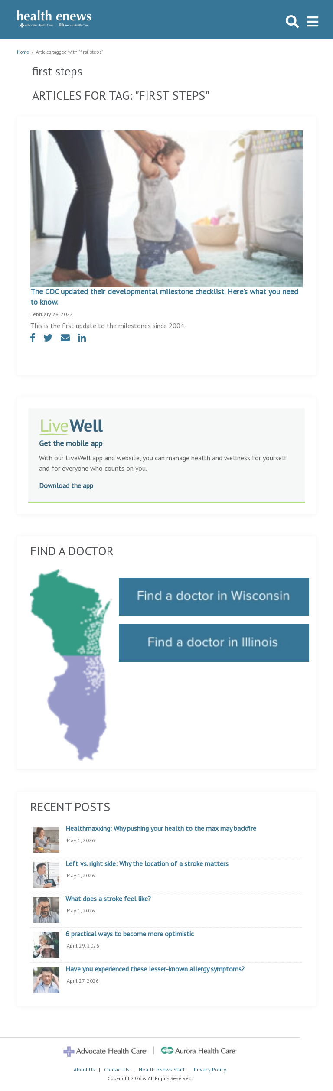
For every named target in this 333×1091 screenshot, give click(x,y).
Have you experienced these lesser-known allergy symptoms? (155, 969)
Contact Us (117, 1069)
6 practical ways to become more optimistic (129, 934)
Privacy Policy (210, 1069)
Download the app (66, 485)
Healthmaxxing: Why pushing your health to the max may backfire (160, 829)
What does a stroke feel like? (108, 899)
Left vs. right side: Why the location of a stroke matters (147, 864)
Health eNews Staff (162, 1069)
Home (23, 52)
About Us (84, 1069)
